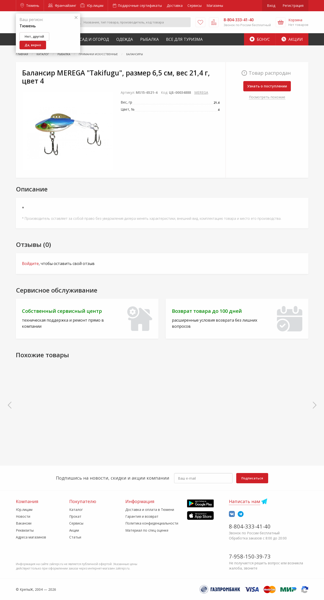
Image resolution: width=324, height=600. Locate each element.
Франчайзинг (62, 5)
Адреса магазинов (31, 537)
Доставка (175, 5)
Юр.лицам (91, 5)
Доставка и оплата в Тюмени (149, 509)
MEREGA (201, 92)
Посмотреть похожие (267, 97)
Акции (292, 39)
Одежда (124, 39)
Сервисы (194, 5)
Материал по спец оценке (146, 530)
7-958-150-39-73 (250, 556)
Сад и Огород (94, 39)
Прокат (75, 516)
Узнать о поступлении (267, 86)
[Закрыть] (76, 17)
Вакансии (23, 523)
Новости (23, 516)
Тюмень (29, 5)
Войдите (30, 263)
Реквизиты (25, 530)
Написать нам (244, 501)
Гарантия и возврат (141, 516)
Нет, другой (34, 36)
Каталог (76, 509)
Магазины (214, 5)
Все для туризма (184, 39)
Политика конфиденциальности (151, 523)
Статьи (75, 537)
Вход (271, 5)
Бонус (260, 39)
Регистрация (293, 5)
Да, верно (33, 45)
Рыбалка (149, 39)
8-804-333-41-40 (250, 526)
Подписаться (252, 478)
